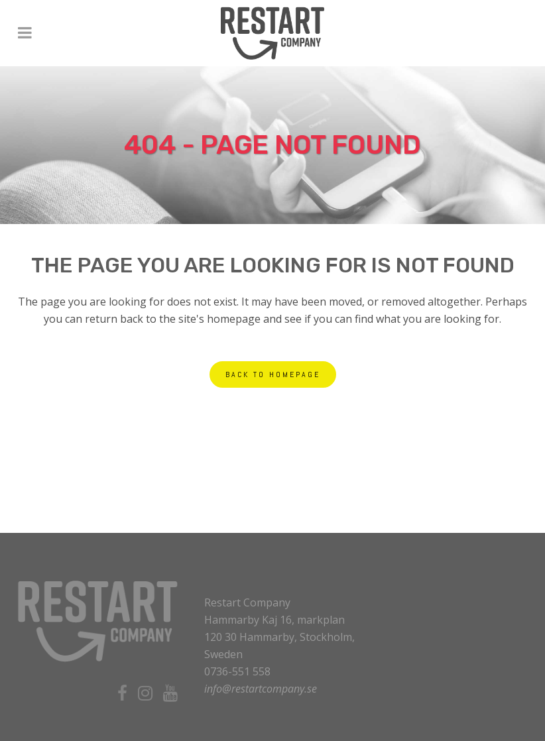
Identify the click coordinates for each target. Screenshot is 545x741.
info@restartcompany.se (260, 688)
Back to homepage (272, 374)
